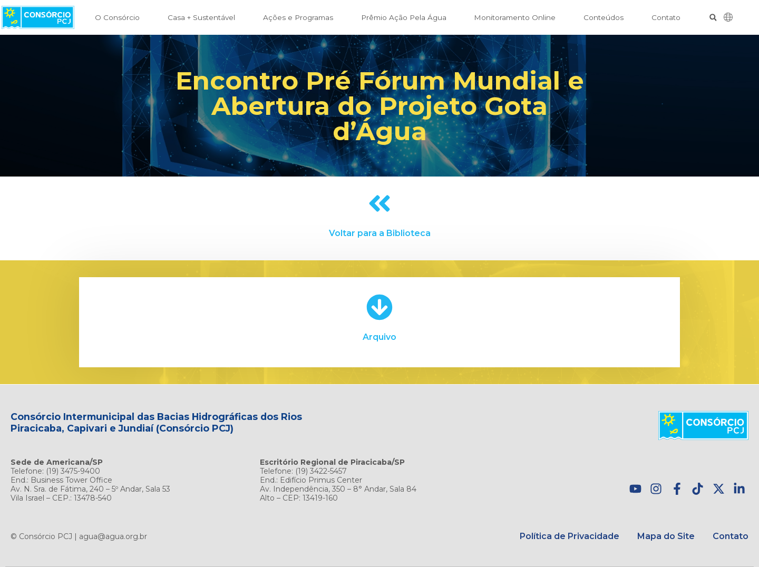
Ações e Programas (298, 17)
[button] (712, 17)
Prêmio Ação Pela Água (403, 17)
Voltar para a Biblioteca (380, 233)
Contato (665, 17)
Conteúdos (603, 17)
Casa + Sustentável (201, 17)
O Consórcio (117, 17)
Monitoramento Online (515, 17)
